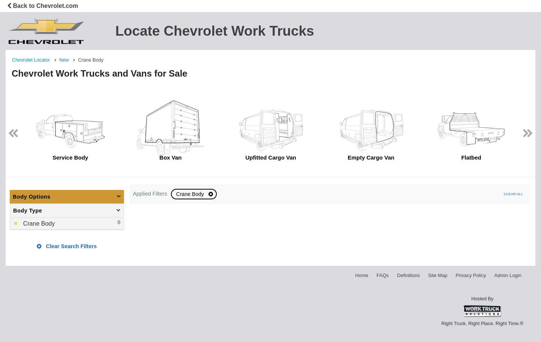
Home (362, 275)
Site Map (437, 275)
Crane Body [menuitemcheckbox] (38, 223)
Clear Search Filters (67, 246)
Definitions (408, 275)
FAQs (382, 275)
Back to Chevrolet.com (42, 6)
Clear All (513, 194)
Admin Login (507, 275)
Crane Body (191, 194)
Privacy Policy (471, 275)
